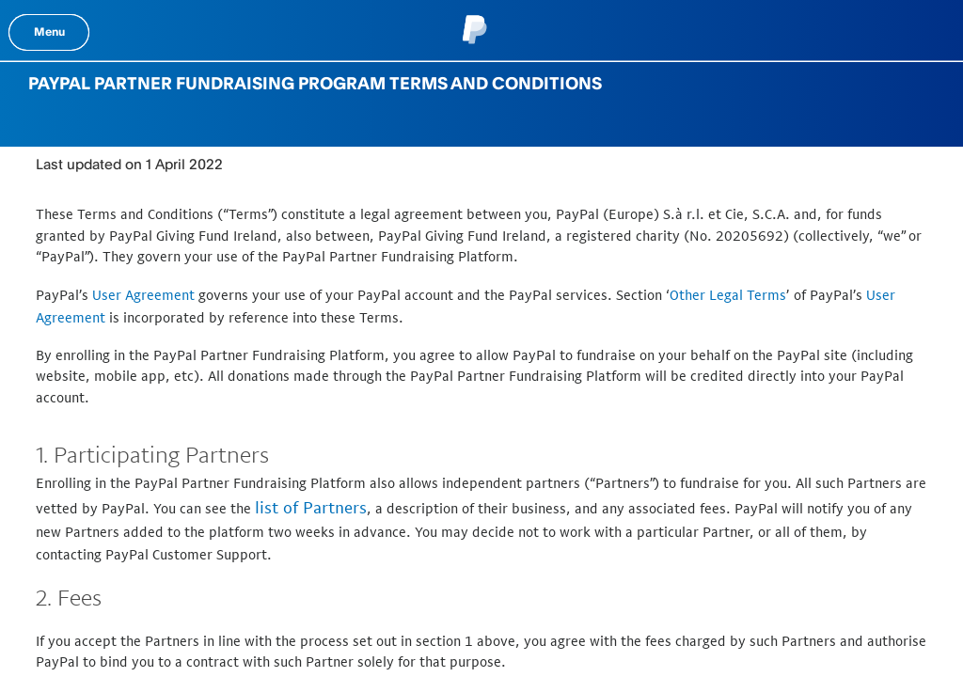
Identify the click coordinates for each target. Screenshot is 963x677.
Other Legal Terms (728, 295)
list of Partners (311, 507)
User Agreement (143, 295)
